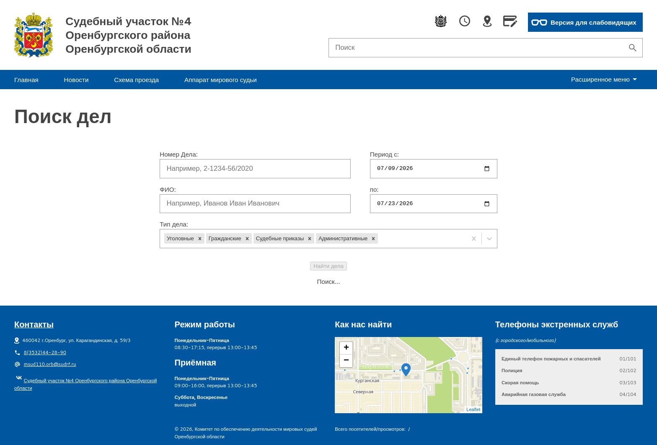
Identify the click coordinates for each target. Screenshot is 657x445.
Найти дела (328, 266)
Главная (26, 79)
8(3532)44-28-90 (45, 352)
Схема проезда (136, 79)
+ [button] (346, 348)
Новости (76, 79)
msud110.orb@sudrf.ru (50, 364)
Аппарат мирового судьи (220, 79)
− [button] (346, 361)
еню (605, 79)
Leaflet (473, 409)
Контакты (34, 324)
